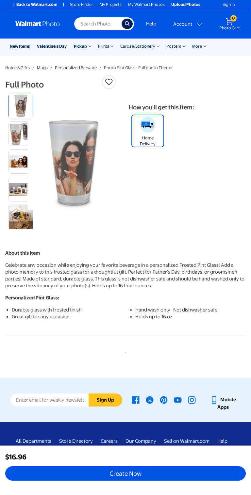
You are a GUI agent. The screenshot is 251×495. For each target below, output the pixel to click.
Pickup (80, 46)
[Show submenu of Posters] (184, 46)
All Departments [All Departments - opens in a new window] (33, 441)
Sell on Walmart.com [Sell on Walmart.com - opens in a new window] (186, 441)
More (197, 46)
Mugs (42, 67)
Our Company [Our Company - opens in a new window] (141, 441)
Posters (173, 46)
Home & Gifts (17, 67)
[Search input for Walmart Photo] (98, 23)
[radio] (20, 106)
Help (151, 24)
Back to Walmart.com (34, 4)
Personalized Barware (76, 67)
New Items (20, 46)
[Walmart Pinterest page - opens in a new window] (164, 400)
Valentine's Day (52, 46)
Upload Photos (185, 4)
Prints (103, 46)
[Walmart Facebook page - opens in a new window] (136, 400)
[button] (109, 82)
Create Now (125, 473)
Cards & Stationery (137, 46)
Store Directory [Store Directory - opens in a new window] (76, 441)
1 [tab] (124, 351)
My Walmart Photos (146, 4)
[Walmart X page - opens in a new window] (150, 400)
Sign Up (105, 400)
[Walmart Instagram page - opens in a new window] (192, 400)
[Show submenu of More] (205, 46)
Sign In (229, 4)
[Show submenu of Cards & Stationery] (158, 46)
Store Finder (81, 4)
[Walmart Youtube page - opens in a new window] (178, 400)
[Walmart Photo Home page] (38, 24)
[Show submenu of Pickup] (90, 46)
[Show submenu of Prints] (112, 46)
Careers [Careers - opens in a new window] (109, 441)
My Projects (111, 4)
